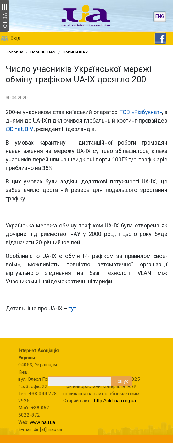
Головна (15, 51)
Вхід (15, 38)
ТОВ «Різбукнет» (140, 112)
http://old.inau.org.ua (115, 400)
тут (72, 308)
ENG (159, 16)
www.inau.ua (42, 422)
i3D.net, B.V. (20, 129)
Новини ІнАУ (43, 51)
